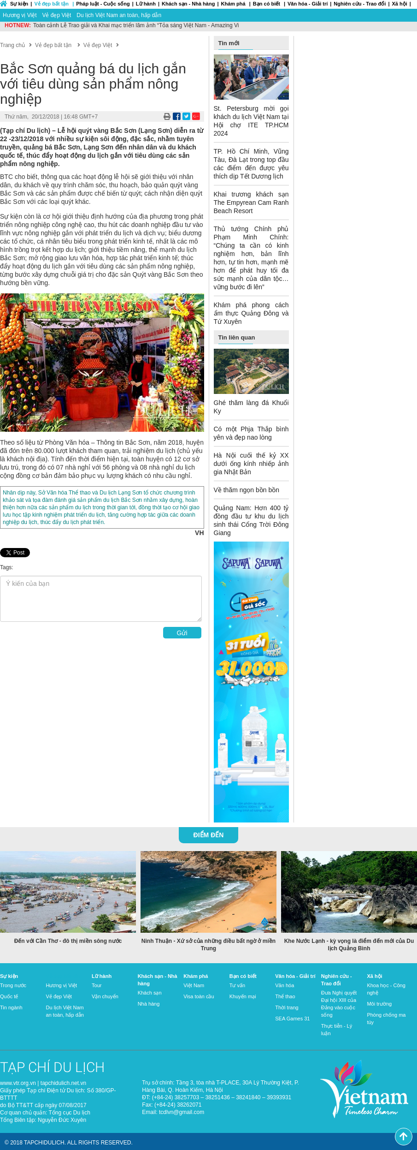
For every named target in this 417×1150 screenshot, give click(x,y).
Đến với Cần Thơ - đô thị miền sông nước (68, 941)
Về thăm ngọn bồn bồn (247, 490)
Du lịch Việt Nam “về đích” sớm (71, 25)
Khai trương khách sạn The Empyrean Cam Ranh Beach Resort (251, 203)
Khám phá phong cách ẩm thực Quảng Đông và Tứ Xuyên (251, 313)
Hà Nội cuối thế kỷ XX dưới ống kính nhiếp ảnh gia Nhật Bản (251, 464)
